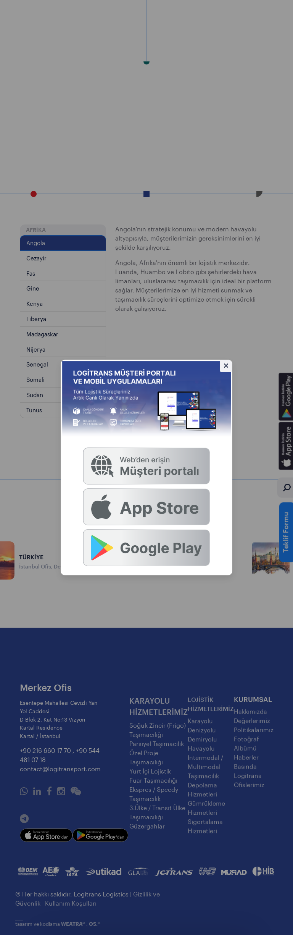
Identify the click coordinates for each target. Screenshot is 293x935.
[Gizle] (226, 366)
